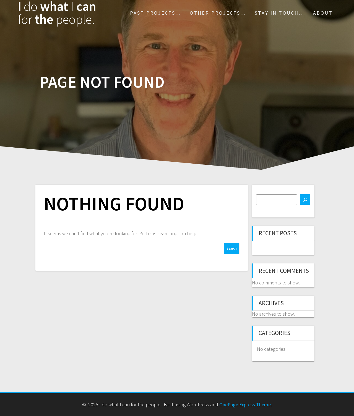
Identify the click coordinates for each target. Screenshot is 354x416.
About (323, 13)
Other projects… (218, 13)
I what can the (57, 13)
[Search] (305, 199)
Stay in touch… (279, 13)
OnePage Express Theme (245, 404)
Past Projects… (155, 13)
